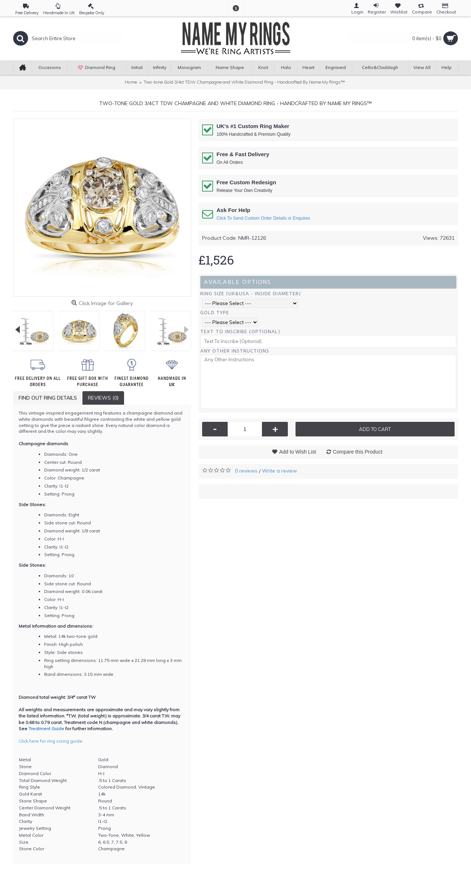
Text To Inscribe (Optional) (240, 331)
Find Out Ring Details (48, 397)
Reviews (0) (103, 397)
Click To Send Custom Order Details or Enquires (263, 218)
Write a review (279, 470)
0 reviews (246, 470)
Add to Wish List (297, 452)
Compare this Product (357, 452)
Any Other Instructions (234, 351)
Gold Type (214, 312)
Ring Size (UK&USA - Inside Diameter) (250, 293)
